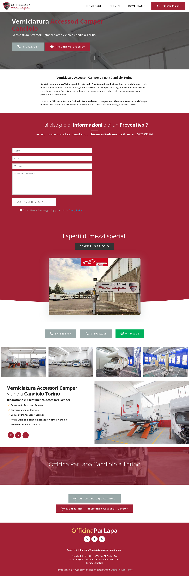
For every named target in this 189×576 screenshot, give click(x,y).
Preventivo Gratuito (67, 47)
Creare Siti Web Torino (122, 569)
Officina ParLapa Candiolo (95, 498)
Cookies (99, 562)
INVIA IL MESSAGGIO (34, 202)
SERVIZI (115, 6)
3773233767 (168, 6)
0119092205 (96, 334)
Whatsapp (130, 334)
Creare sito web (71, 569)
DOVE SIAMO (137, 6)
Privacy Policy (75, 210)
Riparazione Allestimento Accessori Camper (94, 509)
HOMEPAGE (94, 6)
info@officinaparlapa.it (86, 559)
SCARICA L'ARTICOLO (94, 246)
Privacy (89, 562)
